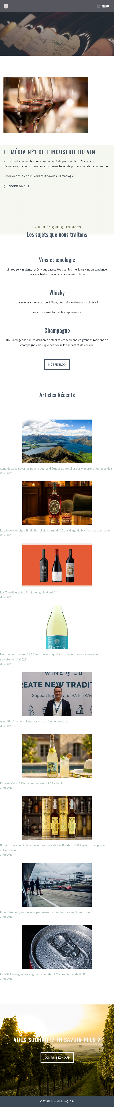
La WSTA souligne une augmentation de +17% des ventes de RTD (42, 974)
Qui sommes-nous (16, 186)
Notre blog (57, 364)
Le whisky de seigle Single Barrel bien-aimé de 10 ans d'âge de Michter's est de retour (55, 530)
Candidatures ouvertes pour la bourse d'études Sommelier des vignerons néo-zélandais (56, 469)
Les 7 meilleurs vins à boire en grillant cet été (29, 592)
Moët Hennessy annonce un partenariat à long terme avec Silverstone (45, 912)
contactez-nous (57, 1057)
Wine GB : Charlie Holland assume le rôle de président (34, 721)
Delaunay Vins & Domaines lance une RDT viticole (31, 783)
